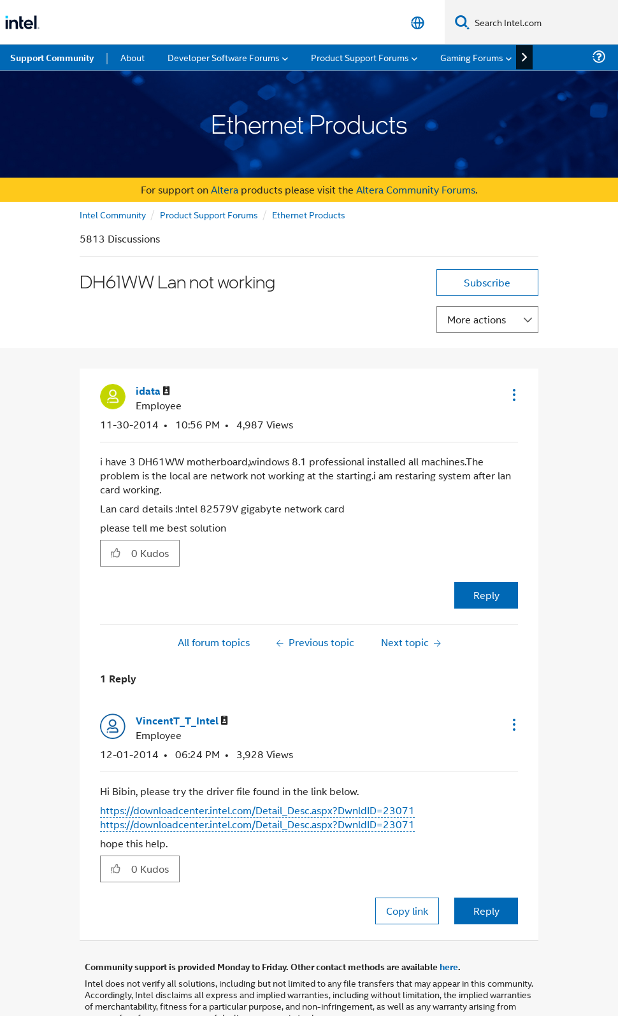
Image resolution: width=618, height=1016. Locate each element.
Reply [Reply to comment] (486, 910)
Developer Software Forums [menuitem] (224, 57)
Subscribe (487, 282)
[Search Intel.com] (544, 22)
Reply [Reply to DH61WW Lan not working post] (486, 595)
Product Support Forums (209, 214)
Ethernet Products (308, 214)
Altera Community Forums (415, 189)
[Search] (462, 22)
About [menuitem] (132, 57)
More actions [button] (476, 319)
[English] (418, 23)
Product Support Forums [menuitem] (360, 57)
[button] (513, 394)
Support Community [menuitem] (52, 57)
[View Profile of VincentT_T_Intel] (182, 721)
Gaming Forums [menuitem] (471, 57)
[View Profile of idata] (153, 391)
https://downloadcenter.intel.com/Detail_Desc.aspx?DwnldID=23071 (257, 810)
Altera (224, 189)
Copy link (407, 910)
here (449, 966)
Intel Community (113, 214)
